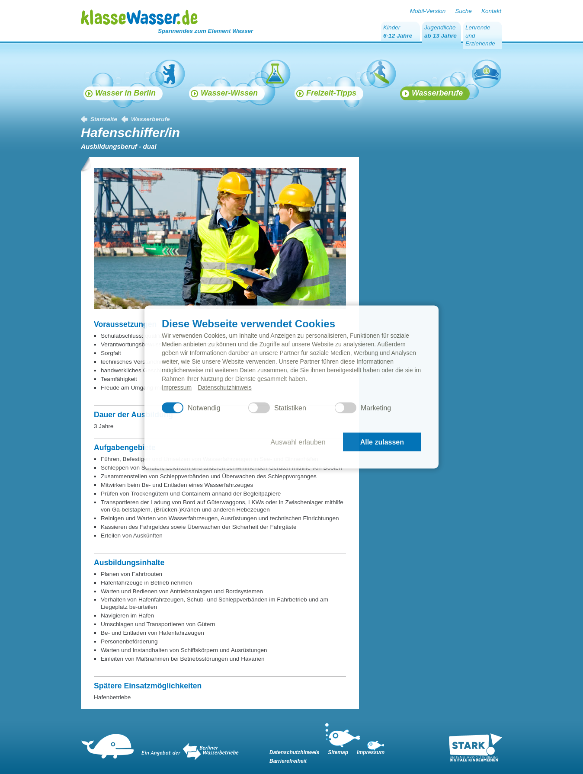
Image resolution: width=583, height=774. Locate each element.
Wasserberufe (150, 119)
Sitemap (338, 752)
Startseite (103, 119)
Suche (463, 11)
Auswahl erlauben (297, 441)
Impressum (177, 387)
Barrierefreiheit (288, 761)
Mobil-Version (428, 11)
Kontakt (491, 11)
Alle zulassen (382, 441)
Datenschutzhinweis (225, 387)
